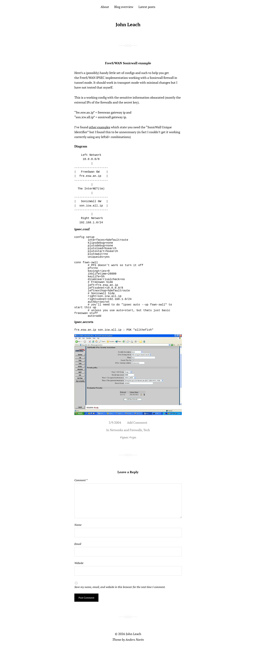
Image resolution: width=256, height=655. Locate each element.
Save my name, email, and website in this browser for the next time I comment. (119, 587)
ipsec (125, 437)
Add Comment (137, 422)
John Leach (128, 24)
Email (77, 543)
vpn (133, 437)
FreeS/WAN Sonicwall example (128, 63)
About (105, 7)
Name (77, 524)
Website (78, 563)
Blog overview (123, 7)
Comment (80, 480)
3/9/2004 (115, 422)
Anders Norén (134, 639)
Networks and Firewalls (126, 430)
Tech (146, 430)
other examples (99, 127)
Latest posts (146, 7)
